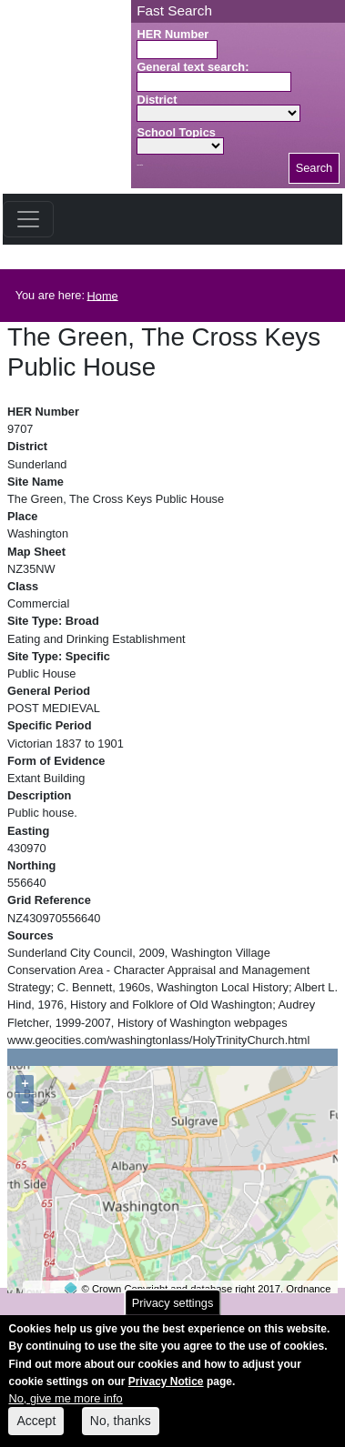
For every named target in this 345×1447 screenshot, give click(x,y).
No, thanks (120, 1430)
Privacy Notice (166, 1390)
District (157, 99)
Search (314, 168)
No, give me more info (65, 1407)
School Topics (176, 132)
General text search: (193, 67)
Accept (36, 1430)
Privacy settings (173, 1313)
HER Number (172, 34)
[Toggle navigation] (28, 219)
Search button (140, 165)
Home (102, 295)
